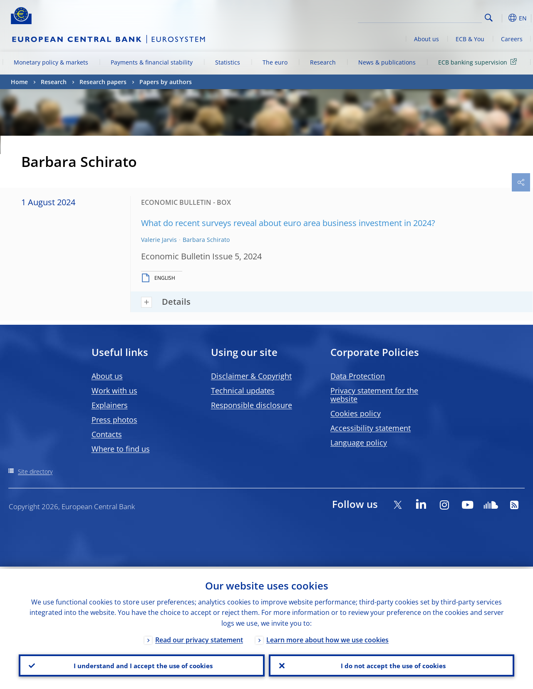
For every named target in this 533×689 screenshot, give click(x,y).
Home (19, 82)
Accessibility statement (370, 428)
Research (323, 62)
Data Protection (357, 376)
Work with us (114, 390)
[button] (502, 18)
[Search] (440, 16)
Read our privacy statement (199, 637)
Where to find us (121, 449)
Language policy (358, 443)
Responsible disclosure (251, 405)
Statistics (227, 62)
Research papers (102, 82)
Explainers (110, 405)
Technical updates (243, 390)
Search (489, 17)
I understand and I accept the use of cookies (141, 664)
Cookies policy (355, 413)
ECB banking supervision (479, 61)
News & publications (387, 62)
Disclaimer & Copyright (251, 376)
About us (426, 39)
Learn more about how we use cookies (327, 637)
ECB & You (470, 39)
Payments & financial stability (152, 62)
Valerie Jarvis (159, 240)
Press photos (114, 420)
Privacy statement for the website (374, 395)
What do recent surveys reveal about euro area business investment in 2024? (288, 223)
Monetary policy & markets (51, 62)
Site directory (35, 471)
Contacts (107, 434)
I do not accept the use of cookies (391, 664)
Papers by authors (165, 82)
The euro (275, 62)
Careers (512, 39)
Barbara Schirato (206, 240)
